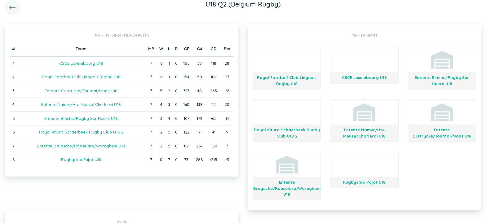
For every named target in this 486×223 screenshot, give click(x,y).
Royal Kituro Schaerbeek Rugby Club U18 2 (81, 131)
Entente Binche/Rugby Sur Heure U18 (81, 118)
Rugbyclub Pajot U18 (81, 159)
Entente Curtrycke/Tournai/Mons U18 (81, 90)
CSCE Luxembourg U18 (81, 63)
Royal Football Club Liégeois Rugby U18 (81, 76)
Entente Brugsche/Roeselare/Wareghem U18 (81, 145)
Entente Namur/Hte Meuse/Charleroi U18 (81, 104)
